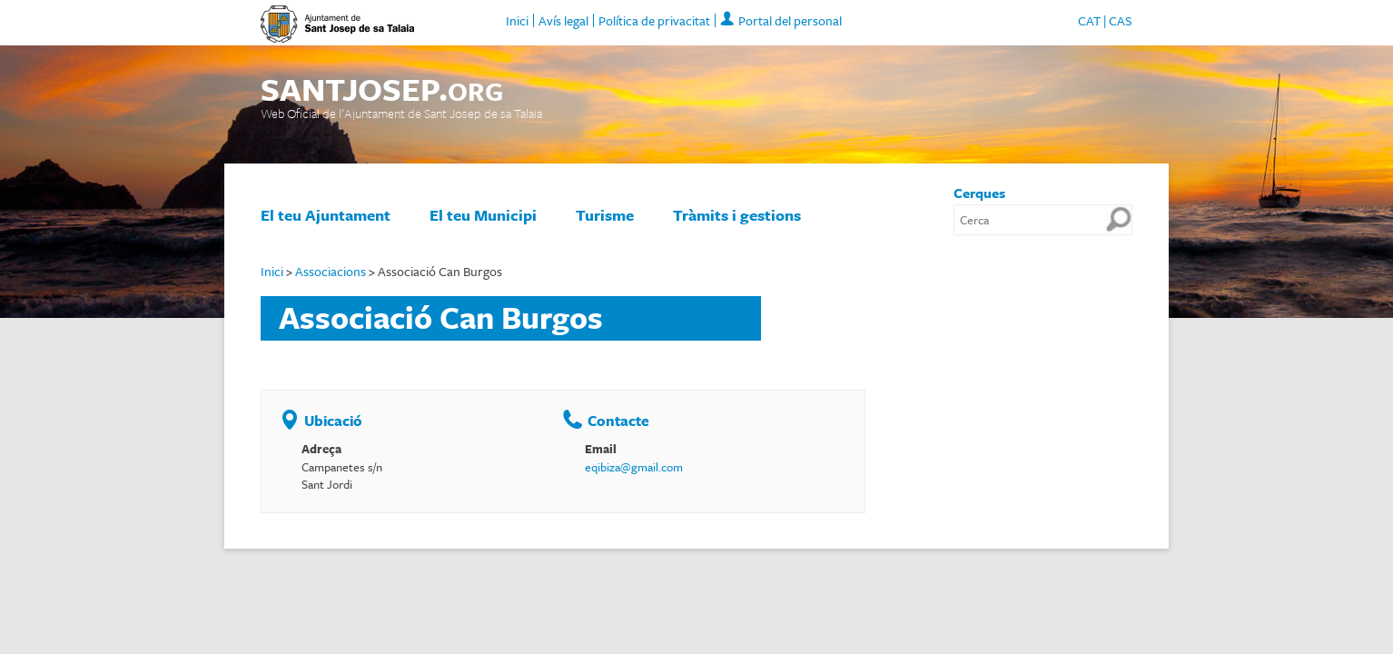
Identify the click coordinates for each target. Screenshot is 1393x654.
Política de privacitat (654, 20)
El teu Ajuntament (325, 214)
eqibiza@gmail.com (634, 467)
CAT (1089, 20)
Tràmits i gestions (737, 214)
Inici (517, 20)
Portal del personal (790, 20)
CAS (1120, 20)
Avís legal (563, 20)
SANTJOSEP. (382, 89)
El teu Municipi (483, 214)
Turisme (605, 214)
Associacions (330, 271)
